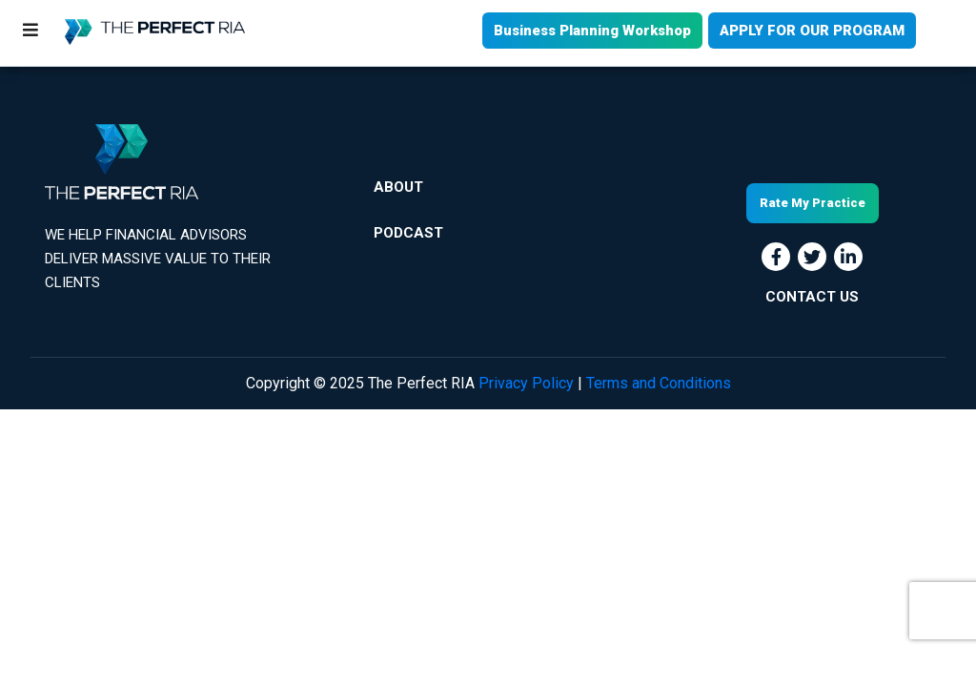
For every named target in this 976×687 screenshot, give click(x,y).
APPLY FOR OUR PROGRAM (812, 30)
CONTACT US (812, 296)
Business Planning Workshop (592, 30)
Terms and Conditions (658, 383)
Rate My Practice (812, 203)
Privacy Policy (526, 383)
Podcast (408, 232)
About (398, 187)
